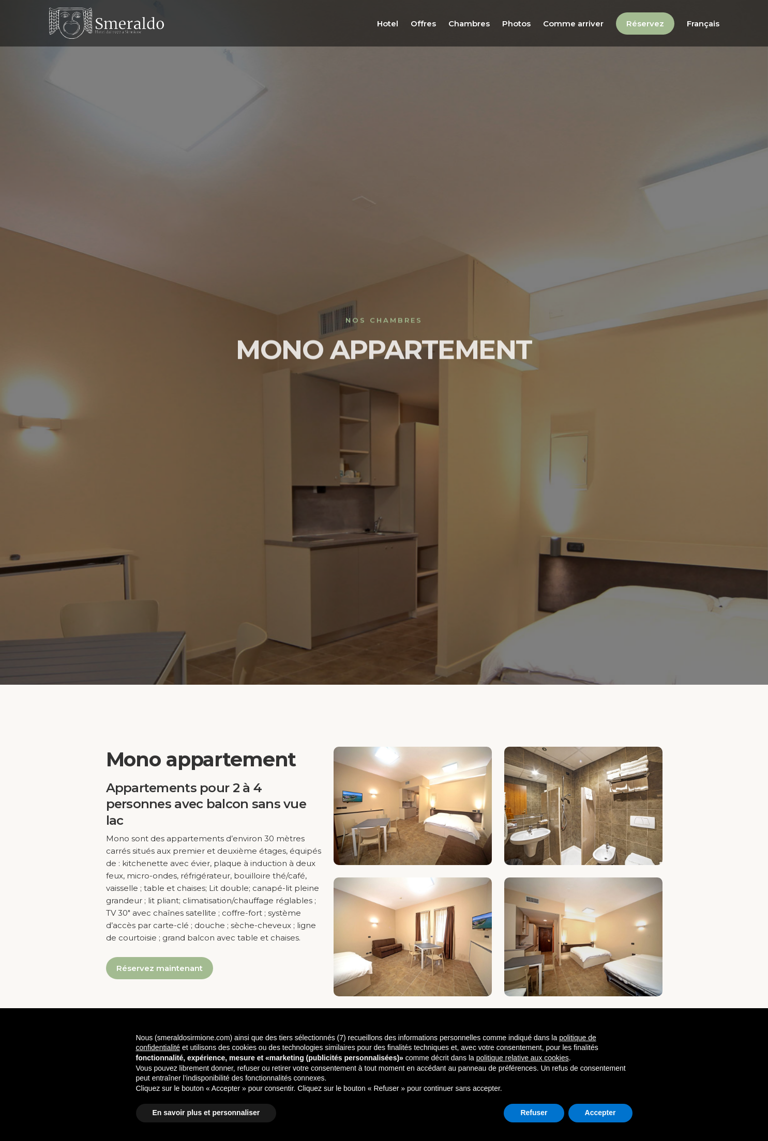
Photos (516, 23)
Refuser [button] (533, 1112)
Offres (423, 23)
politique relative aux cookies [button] (522, 1058)
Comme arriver (573, 23)
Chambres (469, 23)
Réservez (645, 23)
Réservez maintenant (159, 968)
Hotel (387, 23)
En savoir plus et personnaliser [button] (206, 1112)
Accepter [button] (600, 1112)
